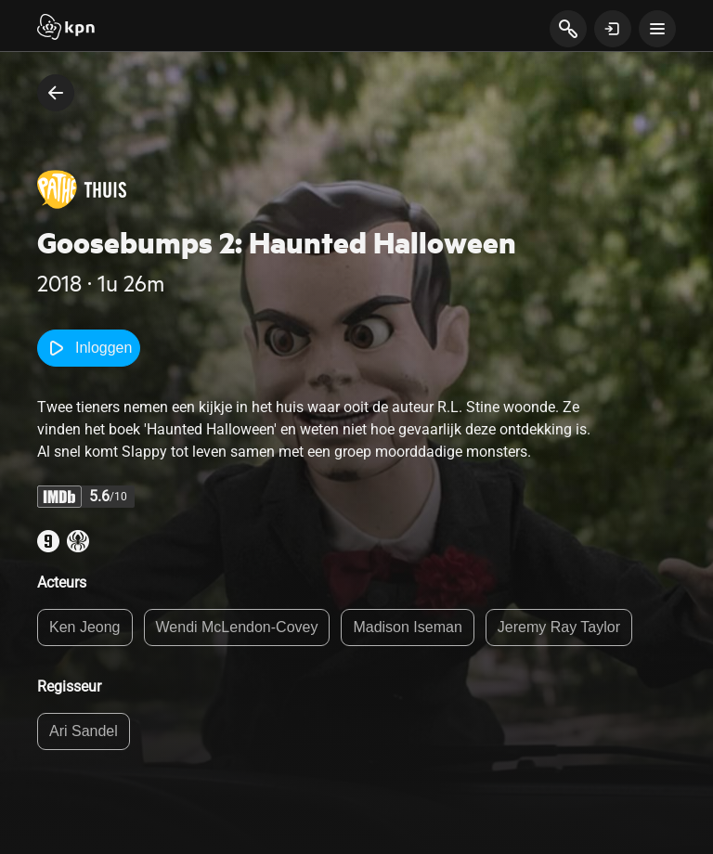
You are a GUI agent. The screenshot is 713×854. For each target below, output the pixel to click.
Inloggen (88, 348)
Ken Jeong (85, 627)
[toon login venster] (612, 28)
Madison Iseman (407, 627)
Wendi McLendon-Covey (237, 627)
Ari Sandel (83, 731)
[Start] (65, 28)
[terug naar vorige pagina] (55, 92)
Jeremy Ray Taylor (559, 627)
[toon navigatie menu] (657, 28)
